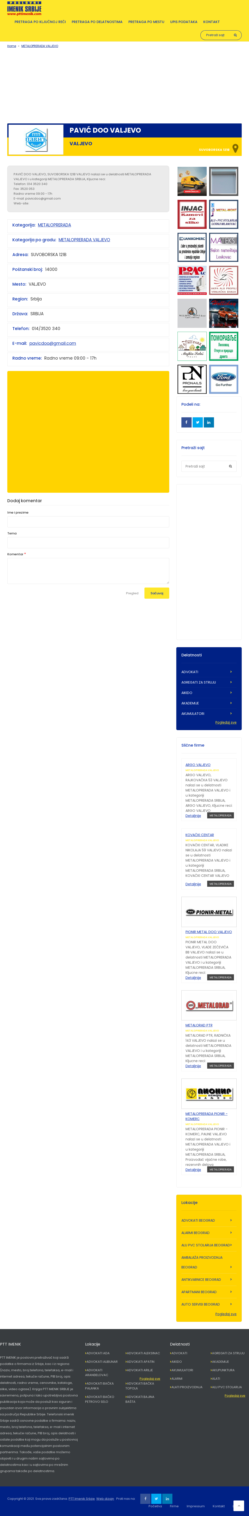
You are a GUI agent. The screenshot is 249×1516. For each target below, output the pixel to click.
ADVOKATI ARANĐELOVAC (96, 1372)
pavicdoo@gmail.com (52, 343)
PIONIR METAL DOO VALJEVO (209, 931)
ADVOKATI (189, 671)
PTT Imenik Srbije (82, 1498)
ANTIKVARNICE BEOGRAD (201, 1279)
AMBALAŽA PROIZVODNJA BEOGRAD (201, 1262)
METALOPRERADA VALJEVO (39, 46)
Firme (174, 1506)
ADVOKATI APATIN (140, 1361)
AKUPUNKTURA (223, 1370)
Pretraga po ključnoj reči (40, 21)
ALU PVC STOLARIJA (227, 1387)
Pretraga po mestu (146, 21)
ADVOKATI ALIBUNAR (102, 1361)
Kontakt (211, 21)
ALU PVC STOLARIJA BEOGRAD (205, 1245)
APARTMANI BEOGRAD (199, 1292)
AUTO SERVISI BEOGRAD (200, 1304)
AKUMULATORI (192, 713)
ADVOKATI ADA (98, 1353)
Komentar (15, 554)
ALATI (216, 1378)
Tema (12, 533)
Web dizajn (105, 1498)
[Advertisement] (124, 85)
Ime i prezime (17, 512)
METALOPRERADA (54, 225)
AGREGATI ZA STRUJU (198, 682)
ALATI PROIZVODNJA (187, 1387)
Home (11, 46)
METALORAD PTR (199, 1025)
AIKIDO (186, 692)
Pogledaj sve (226, 722)
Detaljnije (193, 815)
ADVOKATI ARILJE (140, 1370)
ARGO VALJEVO (198, 764)
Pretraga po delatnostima (97, 21)
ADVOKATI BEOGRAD (198, 1220)
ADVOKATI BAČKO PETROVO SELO (99, 1399)
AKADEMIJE (190, 703)
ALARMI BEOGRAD (195, 1232)
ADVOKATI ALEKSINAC (143, 1353)
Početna (155, 1506)
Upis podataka (183, 21)
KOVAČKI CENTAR (200, 834)
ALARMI (176, 1378)
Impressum (196, 1506)
